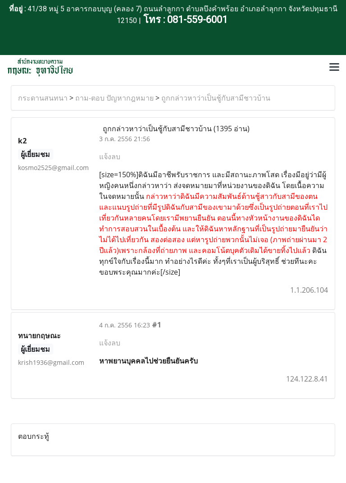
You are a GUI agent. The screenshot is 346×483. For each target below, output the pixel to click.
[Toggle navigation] (334, 68)
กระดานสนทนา (43, 98)
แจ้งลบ (109, 156)
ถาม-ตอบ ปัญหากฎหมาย (114, 98)
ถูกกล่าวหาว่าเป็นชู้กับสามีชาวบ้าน (215, 98)
